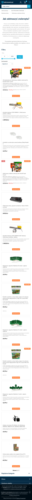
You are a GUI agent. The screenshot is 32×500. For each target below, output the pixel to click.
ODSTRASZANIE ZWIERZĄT (17, 10)
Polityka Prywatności (21, 498)
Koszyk (25, 1)
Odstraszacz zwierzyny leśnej (18, 13)
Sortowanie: (4, 61)
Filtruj (19, 57)
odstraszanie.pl (7, 2)
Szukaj (29, 6)
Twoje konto (21, 2)
